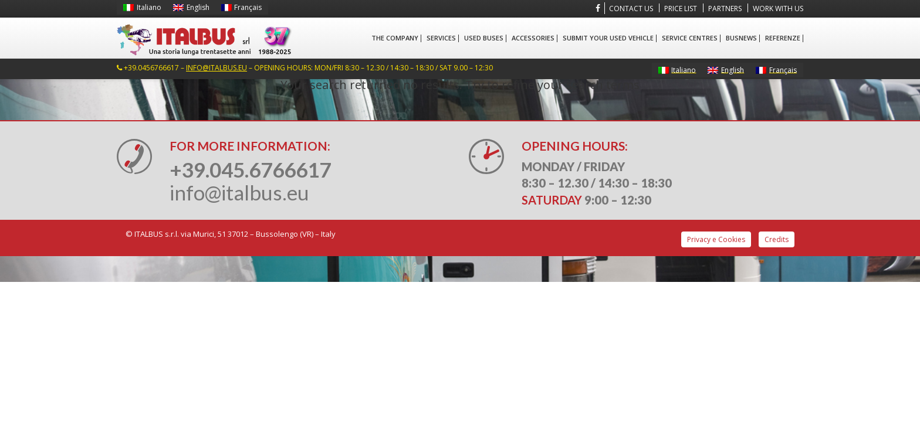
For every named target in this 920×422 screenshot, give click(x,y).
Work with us (778, 8)
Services (441, 37)
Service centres (690, 37)
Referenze (782, 37)
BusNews (741, 37)
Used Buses (483, 37)
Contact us (631, 8)
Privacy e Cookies (716, 239)
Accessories (533, 37)
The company (394, 37)
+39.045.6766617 (250, 169)
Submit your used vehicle (608, 37)
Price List (680, 8)
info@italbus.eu (216, 68)
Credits (777, 239)
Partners (725, 8)
